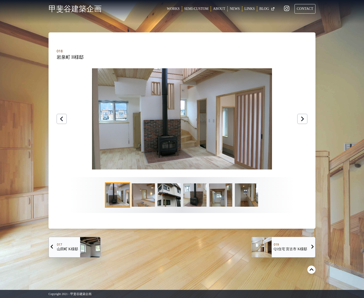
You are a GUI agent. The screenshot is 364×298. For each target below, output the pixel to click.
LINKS (249, 9)
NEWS (235, 9)
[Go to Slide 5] (220, 195)
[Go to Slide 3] (169, 195)
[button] (182, 118)
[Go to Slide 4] (195, 195)
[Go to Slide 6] (246, 195)
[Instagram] (286, 9)
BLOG (267, 9)
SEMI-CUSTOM (196, 9)
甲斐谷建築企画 (75, 9)
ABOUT (219, 9)
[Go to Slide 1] (117, 195)
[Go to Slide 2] (143, 195)
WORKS (173, 9)
